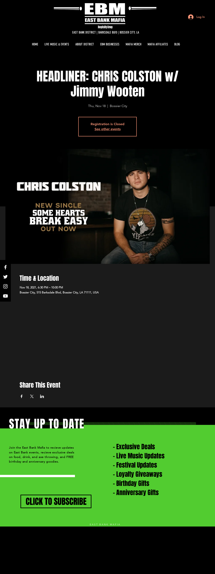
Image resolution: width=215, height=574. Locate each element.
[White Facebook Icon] (5, 267)
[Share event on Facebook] (22, 396)
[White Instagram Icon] (5, 286)
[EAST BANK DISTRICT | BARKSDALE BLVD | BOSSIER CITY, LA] (106, 32)
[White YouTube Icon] (5, 296)
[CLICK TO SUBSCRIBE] (55, 501)
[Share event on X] (32, 396)
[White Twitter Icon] (5, 277)
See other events (108, 129)
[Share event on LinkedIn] (42, 396)
